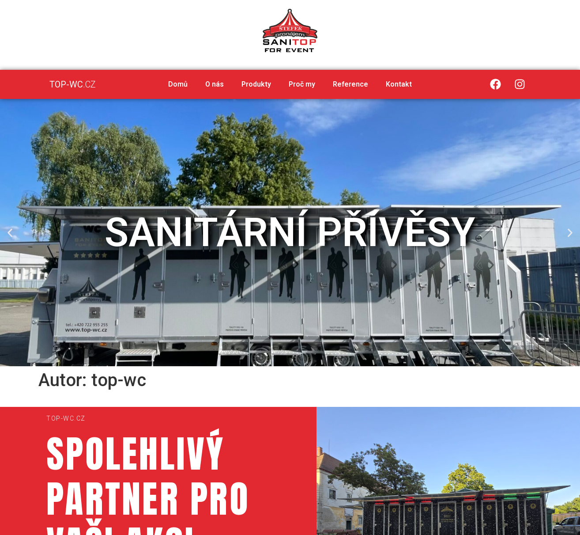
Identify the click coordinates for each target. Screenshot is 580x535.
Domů (178, 84)
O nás (214, 84)
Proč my (302, 84)
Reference (350, 84)
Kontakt (399, 84)
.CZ (72, 84)
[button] (278, 359)
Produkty (256, 84)
